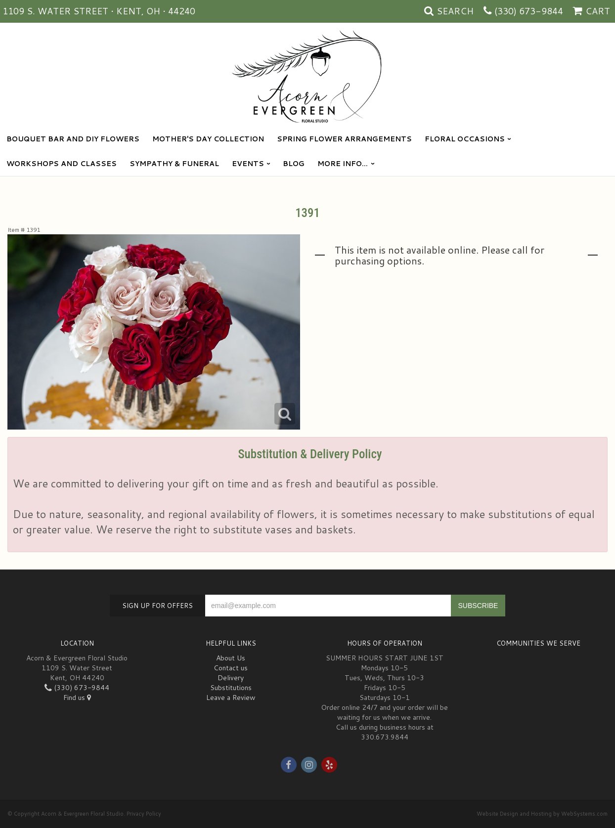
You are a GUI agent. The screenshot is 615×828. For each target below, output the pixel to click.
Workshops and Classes (61, 164)
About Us (230, 658)
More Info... (342, 164)
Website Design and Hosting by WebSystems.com (542, 814)
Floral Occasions (465, 139)
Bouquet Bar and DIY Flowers (72, 139)
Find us (77, 697)
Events (248, 164)
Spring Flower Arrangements (344, 139)
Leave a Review (231, 697)
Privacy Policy (144, 814)
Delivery (231, 678)
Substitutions (231, 688)
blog (294, 164)
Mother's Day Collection (208, 139)
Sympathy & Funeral (174, 164)
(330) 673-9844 (528, 10)
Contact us (231, 668)
